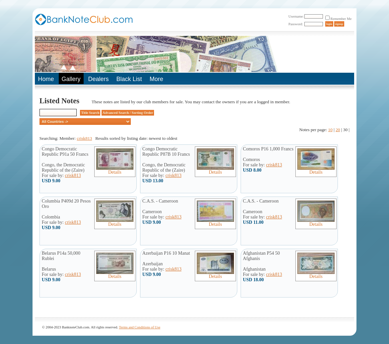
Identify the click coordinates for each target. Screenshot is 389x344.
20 (338, 129)
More (156, 79)
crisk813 (84, 138)
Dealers (98, 79)
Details (114, 170)
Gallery (71, 79)
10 (330, 129)
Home (46, 79)
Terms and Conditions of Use (139, 327)
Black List (129, 79)
